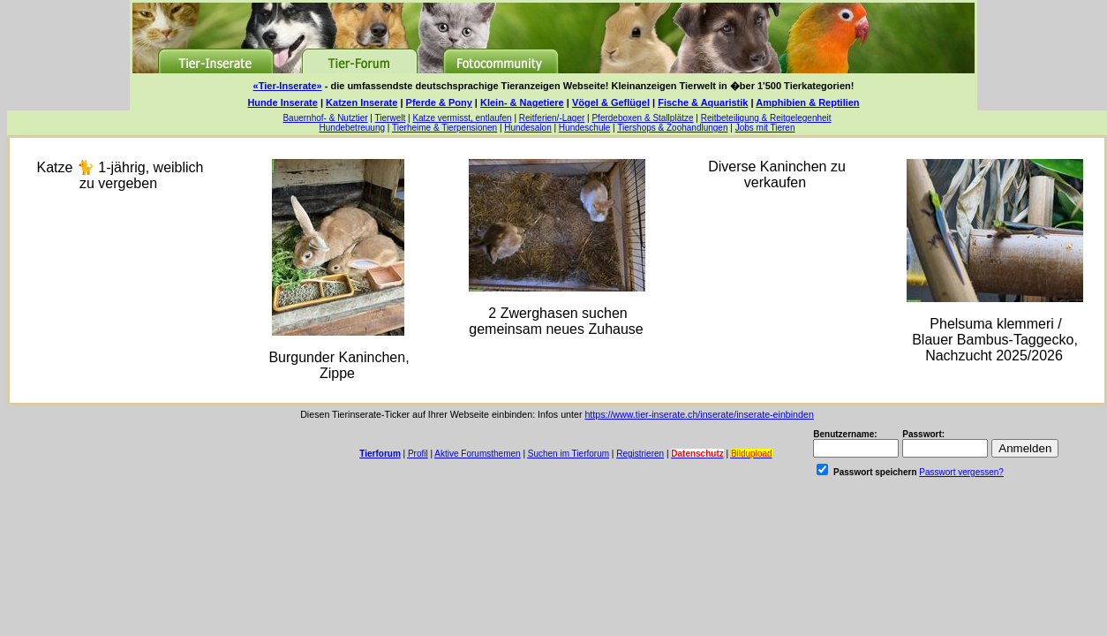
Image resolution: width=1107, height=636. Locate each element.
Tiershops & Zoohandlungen (672, 127)
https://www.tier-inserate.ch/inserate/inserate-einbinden (698, 414)
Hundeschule (584, 127)
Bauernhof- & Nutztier (324, 118)
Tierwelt (390, 118)
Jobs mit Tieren (765, 127)
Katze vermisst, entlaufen (461, 118)
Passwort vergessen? (961, 472)
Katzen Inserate (361, 102)
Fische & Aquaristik (703, 102)
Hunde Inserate (282, 102)
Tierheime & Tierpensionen (444, 127)
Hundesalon (527, 127)
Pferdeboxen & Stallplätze (642, 118)
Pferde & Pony (439, 102)
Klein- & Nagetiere (522, 102)
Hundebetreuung (353, 127)
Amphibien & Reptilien (807, 102)
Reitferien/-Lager (551, 118)
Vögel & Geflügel (611, 102)
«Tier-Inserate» (287, 85)
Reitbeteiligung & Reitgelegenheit (766, 118)
